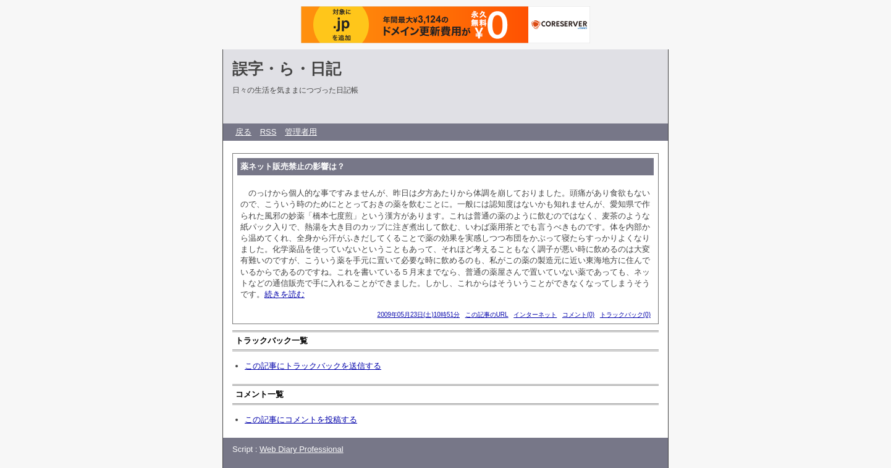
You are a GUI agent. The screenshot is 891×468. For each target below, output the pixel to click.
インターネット (535, 314)
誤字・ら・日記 (286, 68)
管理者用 (301, 131)
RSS (268, 131)
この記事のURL (487, 314)
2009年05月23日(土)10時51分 (419, 314)
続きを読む (284, 294)
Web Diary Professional (302, 449)
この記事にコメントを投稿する (301, 419)
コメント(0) (578, 314)
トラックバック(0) (625, 314)
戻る (243, 131)
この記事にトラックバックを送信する (313, 365)
